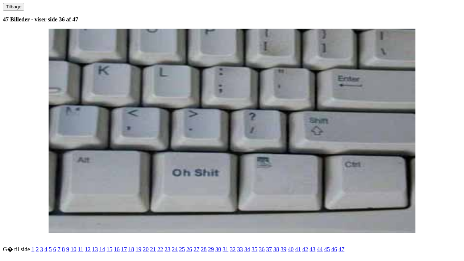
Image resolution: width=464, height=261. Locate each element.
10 (73, 249)
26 (189, 249)
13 (95, 249)
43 (312, 249)
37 (269, 249)
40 (291, 249)
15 (109, 249)
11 (80, 249)
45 (327, 249)
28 (204, 249)
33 (240, 249)
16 (117, 249)
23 (167, 249)
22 (160, 249)
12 (88, 249)
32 (233, 249)
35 (254, 249)
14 (102, 249)
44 (320, 249)
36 (262, 249)
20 (146, 249)
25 (182, 249)
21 (153, 249)
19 (138, 249)
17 (124, 249)
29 (211, 249)
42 (305, 249)
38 (276, 249)
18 (131, 249)
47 (341, 249)
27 (196, 249)
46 (334, 249)
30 (218, 249)
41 (298, 249)
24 (175, 249)
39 (283, 249)
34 (247, 249)
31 (225, 249)
